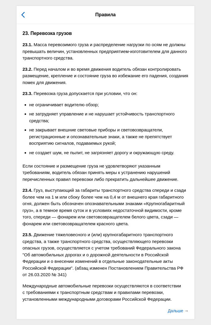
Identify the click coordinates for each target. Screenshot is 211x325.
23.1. (27, 44)
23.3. (27, 93)
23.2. (27, 69)
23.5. (27, 234)
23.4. (27, 190)
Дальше (176, 310)
